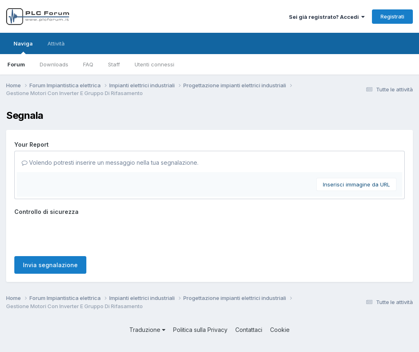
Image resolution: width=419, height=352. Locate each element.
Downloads (54, 64)
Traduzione (147, 329)
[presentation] (76, 234)
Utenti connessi (154, 64)
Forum (16, 64)
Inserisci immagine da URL (356, 184)
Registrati (392, 16)
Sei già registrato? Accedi (327, 17)
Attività (56, 43)
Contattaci (248, 329)
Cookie (280, 329)
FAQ (88, 64)
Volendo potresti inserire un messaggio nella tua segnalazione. (110, 162)
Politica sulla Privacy (200, 329)
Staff (114, 64)
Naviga (23, 47)
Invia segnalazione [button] (50, 264)
